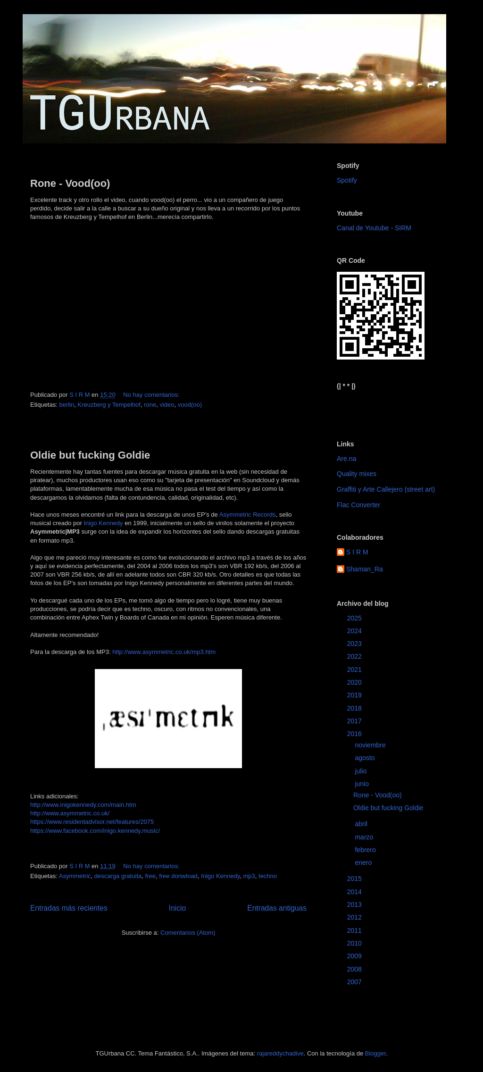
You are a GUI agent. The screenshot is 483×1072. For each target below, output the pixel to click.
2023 (355, 643)
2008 (355, 969)
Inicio (177, 908)
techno (267, 875)
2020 (355, 682)
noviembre (371, 745)
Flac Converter (358, 505)
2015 (355, 878)
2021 (355, 669)
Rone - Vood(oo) (70, 183)
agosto (365, 758)
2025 (355, 618)
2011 (355, 930)
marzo (365, 837)
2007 (355, 982)
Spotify (347, 180)
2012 (355, 917)
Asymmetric (75, 875)
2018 (355, 708)
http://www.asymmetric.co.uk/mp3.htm (164, 651)
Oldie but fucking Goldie (90, 455)
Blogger (375, 1053)
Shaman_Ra (364, 569)
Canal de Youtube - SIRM (374, 228)
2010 (355, 943)
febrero (366, 850)
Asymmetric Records (247, 514)
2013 (355, 904)
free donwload (178, 875)
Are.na (346, 458)
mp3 (249, 875)
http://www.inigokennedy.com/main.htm (83, 804)
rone (150, 404)
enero (364, 862)
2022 (355, 656)
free (150, 875)
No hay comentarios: (152, 394)
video (166, 404)
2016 (355, 733)
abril (362, 824)
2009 (355, 956)
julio (361, 771)
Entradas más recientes (69, 908)
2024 (355, 631)
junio (362, 783)
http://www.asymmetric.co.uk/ (69, 813)
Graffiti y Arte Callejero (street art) (386, 489)
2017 (355, 721)
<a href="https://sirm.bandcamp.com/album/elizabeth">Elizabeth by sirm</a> (383, 407)
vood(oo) (190, 404)
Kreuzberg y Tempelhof (108, 404)
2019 (355, 695)
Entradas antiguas (277, 908)
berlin (66, 404)
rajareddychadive (280, 1053)
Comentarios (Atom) (187, 932)
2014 (355, 892)
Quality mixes (356, 473)
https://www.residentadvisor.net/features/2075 (92, 821)
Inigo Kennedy (103, 523)
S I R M (357, 552)
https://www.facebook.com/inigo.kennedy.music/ (95, 830)
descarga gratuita (118, 875)
